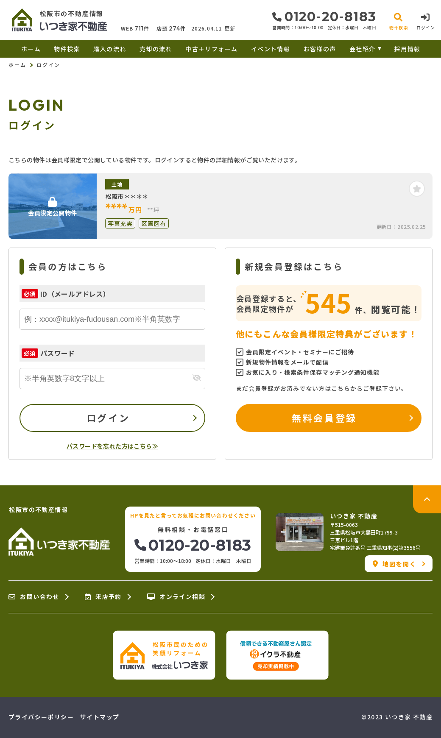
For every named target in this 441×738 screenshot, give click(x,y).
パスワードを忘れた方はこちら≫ (112, 446)
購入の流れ (109, 49)
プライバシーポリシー (41, 717)
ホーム (31, 49)
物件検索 (67, 49)
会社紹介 (362, 49)
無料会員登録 (324, 417)
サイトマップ (99, 717)
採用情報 (407, 49)
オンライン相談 (176, 596)
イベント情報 (270, 49)
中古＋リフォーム (211, 49)
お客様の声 (320, 49)
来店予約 (103, 596)
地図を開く (394, 564)
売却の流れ (156, 49)
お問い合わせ (33, 596)
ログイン (108, 417)
